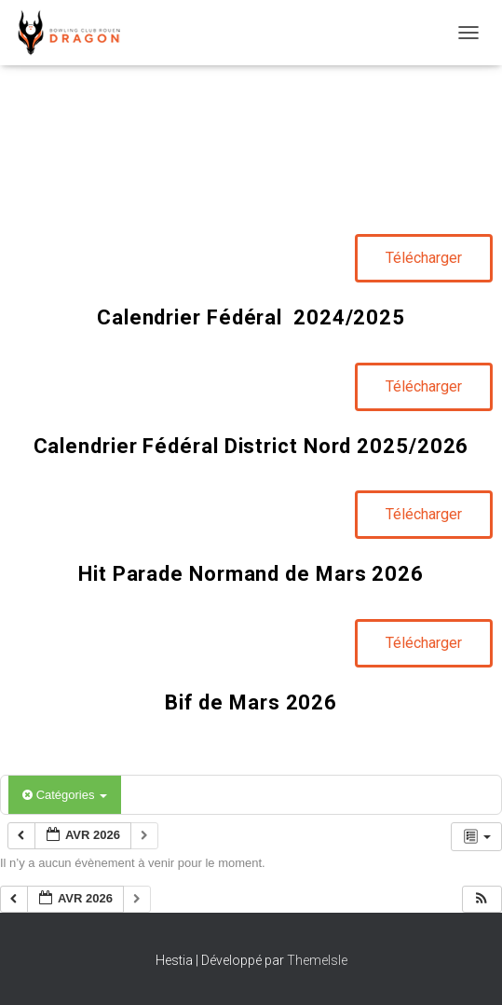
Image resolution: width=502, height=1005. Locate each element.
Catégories (64, 795)
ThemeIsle (317, 960)
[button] (481, 899)
